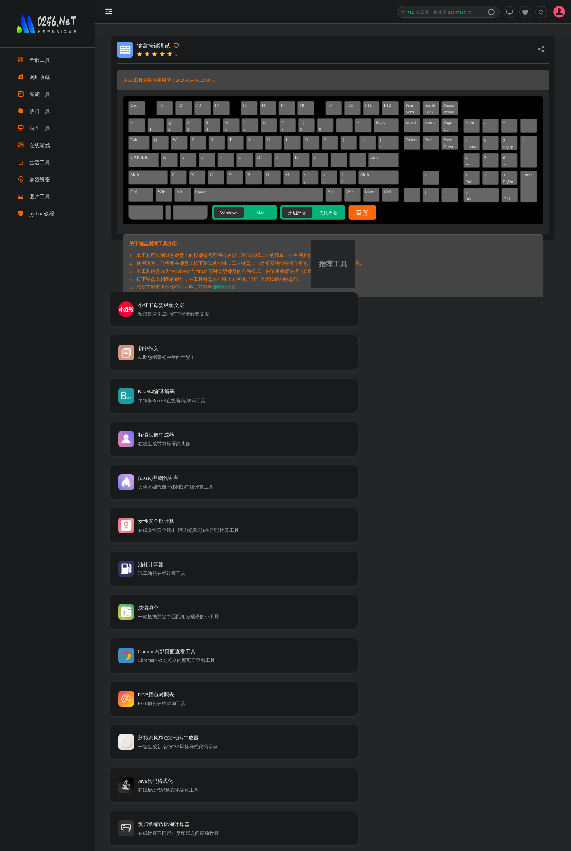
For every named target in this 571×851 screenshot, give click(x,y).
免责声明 (478, 735)
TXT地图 (432, 735)
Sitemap (455, 735)
